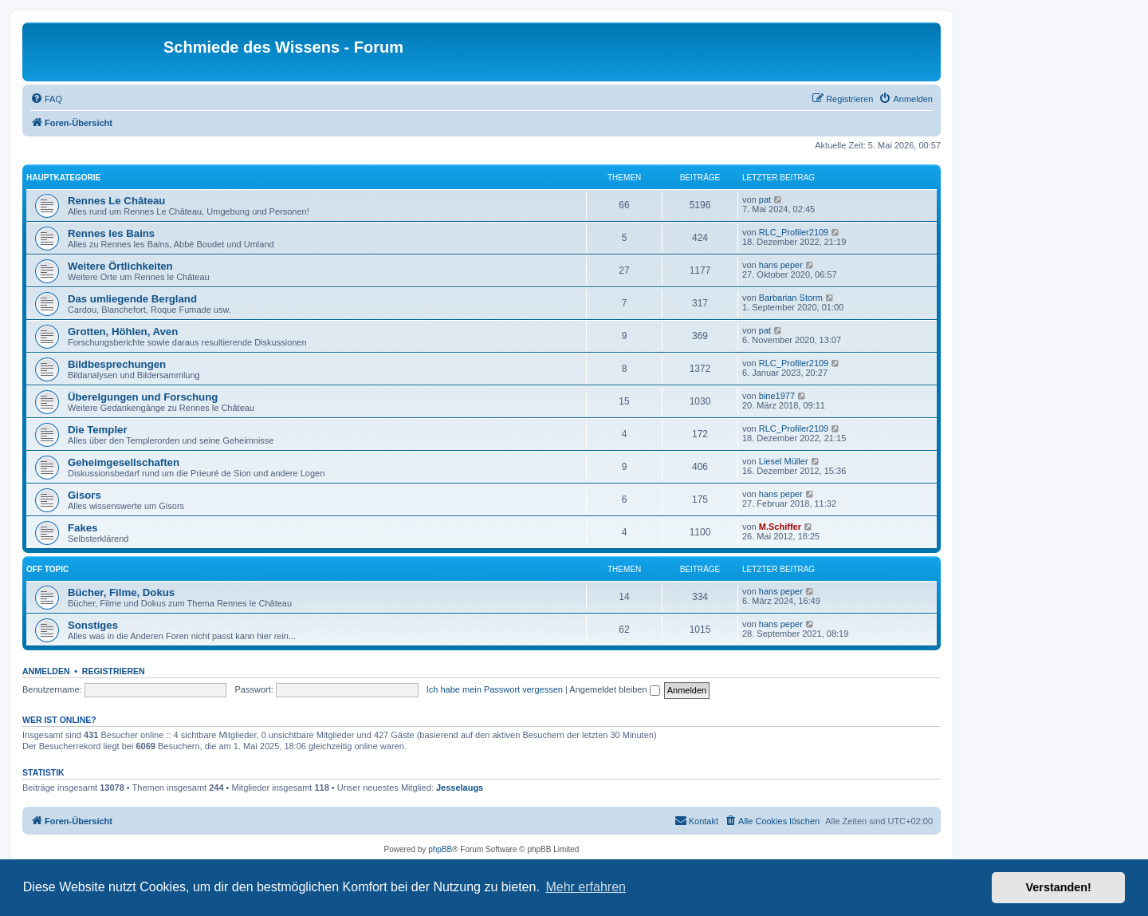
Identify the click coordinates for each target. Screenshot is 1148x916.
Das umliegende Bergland (132, 299)
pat (765, 199)
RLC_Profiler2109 (793, 232)
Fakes (82, 528)
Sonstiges (93, 625)
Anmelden (46, 671)
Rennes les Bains (111, 233)
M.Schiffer (780, 526)
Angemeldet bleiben (614, 689)
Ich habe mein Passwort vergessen (495, 689)
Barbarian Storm (791, 297)
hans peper (781, 265)
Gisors (84, 495)
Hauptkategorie (63, 177)
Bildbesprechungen (117, 364)
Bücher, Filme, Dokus (121, 592)
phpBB (440, 849)
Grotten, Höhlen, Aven (123, 332)
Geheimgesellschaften (123, 462)
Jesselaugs (459, 787)
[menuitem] (46, 99)
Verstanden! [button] (1058, 887)
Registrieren (113, 671)
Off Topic (47, 569)
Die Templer (98, 430)
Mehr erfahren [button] (585, 887)
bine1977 (777, 396)
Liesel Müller (783, 461)
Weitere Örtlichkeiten (120, 266)
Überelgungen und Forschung (143, 397)
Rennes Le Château (116, 201)
